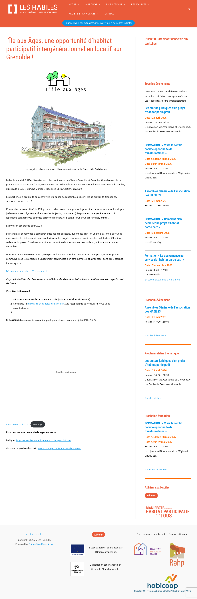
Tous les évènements (155, 335)
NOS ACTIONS (111, 4)
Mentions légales (34, 534)
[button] (189, 9)
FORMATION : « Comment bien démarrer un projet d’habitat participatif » (163, 223)
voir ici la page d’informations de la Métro (60, 448)
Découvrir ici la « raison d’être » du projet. (28, 271)
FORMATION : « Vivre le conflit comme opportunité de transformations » (163, 149)
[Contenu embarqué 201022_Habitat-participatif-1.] (66, 372)
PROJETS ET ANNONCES (163, 4)
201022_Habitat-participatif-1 (18, 424)
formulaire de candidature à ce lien (45, 303)
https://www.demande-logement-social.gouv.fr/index (44, 440)
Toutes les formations (156, 469)
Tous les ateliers (153, 398)
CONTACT (73, 13)
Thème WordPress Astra (41, 544)
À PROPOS (89, 4)
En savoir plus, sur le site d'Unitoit (162, 279)
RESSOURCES (134, 4)
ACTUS (72, 4)
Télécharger (40, 424)
